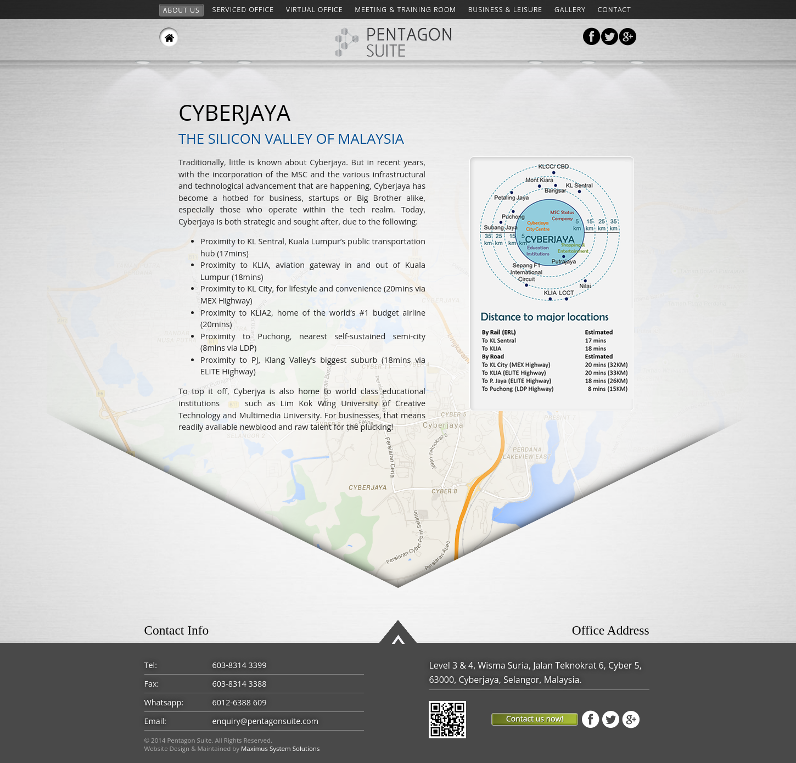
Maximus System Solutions (280, 748)
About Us (181, 10)
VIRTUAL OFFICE (314, 9)
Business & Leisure (505, 9)
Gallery (570, 9)
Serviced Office (243, 9)
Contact (614, 9)
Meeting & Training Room (405, 9)
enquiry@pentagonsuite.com (265, 721)
